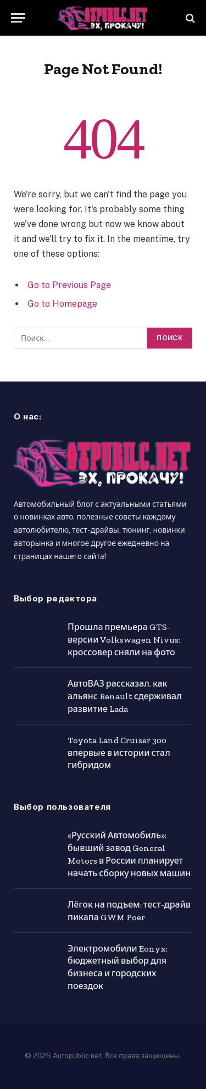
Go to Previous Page (69, 285)
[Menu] (18, 17)
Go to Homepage (62, 303)
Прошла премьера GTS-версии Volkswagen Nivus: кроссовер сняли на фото (124, 639)
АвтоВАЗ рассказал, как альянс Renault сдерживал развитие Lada (125, 696)
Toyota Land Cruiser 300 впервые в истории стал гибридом (119, 753)
